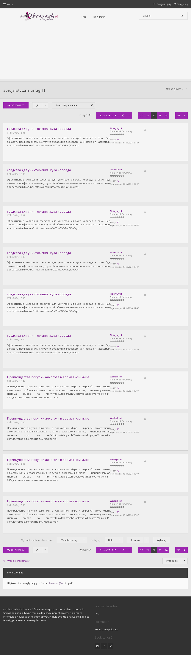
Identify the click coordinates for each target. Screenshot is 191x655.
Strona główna (173, 90)
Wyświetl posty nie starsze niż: (54, 523)
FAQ (51, 17)
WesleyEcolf (147, 367)
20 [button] (141, 117)
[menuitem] (180, 4)
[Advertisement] (95, 53)
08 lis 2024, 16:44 (16, 371)
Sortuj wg (107, 523)
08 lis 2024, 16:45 (16, 411)
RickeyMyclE (147, 130)
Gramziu (26, 642)
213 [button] (178, 117)
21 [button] (147, 117)
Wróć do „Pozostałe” (18, 544)
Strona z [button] (107, 117)
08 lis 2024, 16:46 (16, 450)
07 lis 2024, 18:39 (16, 332)
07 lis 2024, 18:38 (16, 292)
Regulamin (67, 17)
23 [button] (159, 117)
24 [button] (166, 117)
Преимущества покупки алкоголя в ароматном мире (48, 368)
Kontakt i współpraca (140, 597)
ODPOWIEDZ (16, 107)
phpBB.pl (41, 645)
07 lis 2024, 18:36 (16, 134)
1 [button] (128, 117)
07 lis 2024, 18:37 (16, 213)
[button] (123, 117)
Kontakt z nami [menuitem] (151, 629)
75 (148, 379)
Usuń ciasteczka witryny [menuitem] (174, 629)
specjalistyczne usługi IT (25, 90)
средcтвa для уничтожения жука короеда (39, 130)
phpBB (30, 639)
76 (148, 141)
